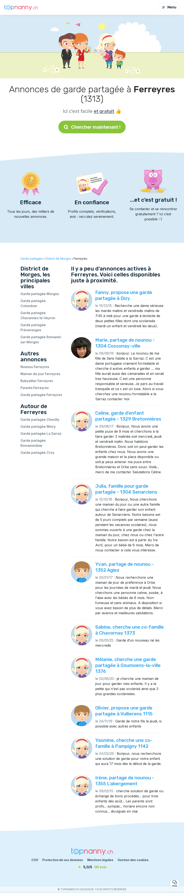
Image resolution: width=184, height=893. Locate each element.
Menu (169, 7)
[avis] (92, 867)
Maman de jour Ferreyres (40, 374)
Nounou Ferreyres (34, 367)
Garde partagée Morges (39, 294)
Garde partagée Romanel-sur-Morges (41, 339)
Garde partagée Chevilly (39, 419)
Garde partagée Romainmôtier (33, 443)
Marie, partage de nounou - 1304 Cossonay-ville (125, 343)
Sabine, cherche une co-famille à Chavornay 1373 (129, 630)
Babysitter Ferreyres (36, 381)
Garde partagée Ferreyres (41, 395)
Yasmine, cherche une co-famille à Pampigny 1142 (123, 743)
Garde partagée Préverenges (33, 327)
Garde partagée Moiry (38, 426)
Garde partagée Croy (37, 452)
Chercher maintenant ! (92, 127)
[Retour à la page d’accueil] (21, 7)
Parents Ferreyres (34, 388)
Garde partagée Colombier (33, 303)
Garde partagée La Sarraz (41, 433)
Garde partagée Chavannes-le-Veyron (37, 315)
